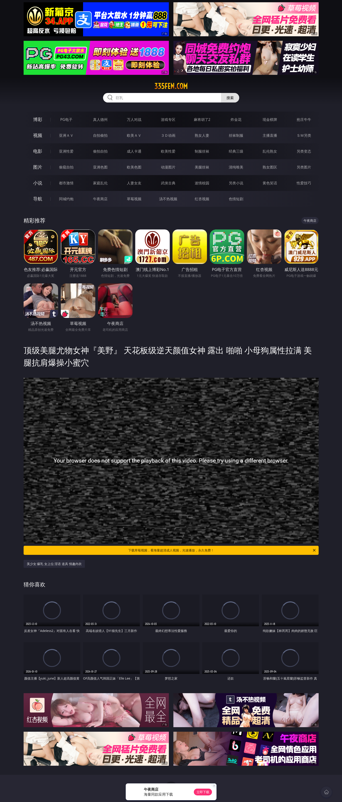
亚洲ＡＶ (66, 135)
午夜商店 (100, 198)
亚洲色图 (100, 167)
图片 (37, 167)
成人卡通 (134, 151)
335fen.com (171, 86)
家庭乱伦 (100, 182)
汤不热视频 (168, 198)
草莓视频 (134, 198)
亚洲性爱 (66, 151)
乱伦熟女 (270, 151)
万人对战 (134, 119)
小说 (37, 183)
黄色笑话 (270, 182)
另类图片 (304, 167)
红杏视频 (202, 198)
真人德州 (100, 119)
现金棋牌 (270, 119)
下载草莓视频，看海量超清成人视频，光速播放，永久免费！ (222, 550)
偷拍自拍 (100, 151)
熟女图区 (270, 167)
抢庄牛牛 (304, 119)
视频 (37, 135)
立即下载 (203, 792)
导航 (37, 199)
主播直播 (270, 135)
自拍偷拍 (100, 135)
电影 (37, 151)
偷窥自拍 (66, 167)
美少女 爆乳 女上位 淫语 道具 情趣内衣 (54, 564)
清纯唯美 (236, 167)
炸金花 (236, 119)
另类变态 (304, 151)
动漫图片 (168, 167)
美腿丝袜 (202, 167)
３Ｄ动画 (168, 135)
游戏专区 (168, 119)
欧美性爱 (168, 151)
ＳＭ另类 (304, 135)
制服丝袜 (202, 151)
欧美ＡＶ (134, 135)
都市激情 (66, 182)
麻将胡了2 (202, 119)
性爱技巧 (304, 182)
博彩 (37, 119)
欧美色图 (134, 167)
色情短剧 (236, 198)
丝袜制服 (236, 135)
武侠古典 (168, 182)
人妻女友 (134, 182)
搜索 (230, 97)
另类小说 (236, 182)
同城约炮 (66, 198)
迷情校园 (202, 182)
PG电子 (66, 119)
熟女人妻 (202, 135)
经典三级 (236, 151)
